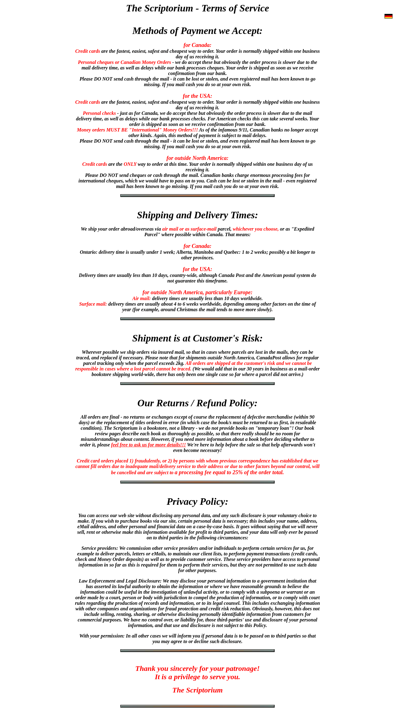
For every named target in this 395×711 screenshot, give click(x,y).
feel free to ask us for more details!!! (148, 444)
